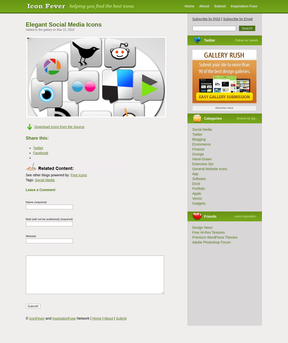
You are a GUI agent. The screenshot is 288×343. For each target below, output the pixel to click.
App (195, 174)
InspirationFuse (64, 326)
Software (199, 179)
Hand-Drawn (202, 159)
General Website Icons (209, 169)
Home (189, 6)
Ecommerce (201, 144)
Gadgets (198, 203)
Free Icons (79, 175)
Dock (196, 184)
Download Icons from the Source (59, 127)
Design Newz (202, 227)
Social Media (45, 180)
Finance (198, 149)
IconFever (37, 326)
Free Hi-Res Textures (208, 232)
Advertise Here (224, 107)
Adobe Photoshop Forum (211, 242)
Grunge (198, 154)
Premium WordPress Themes (214, 237)
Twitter (209, 40)
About (204, 6)
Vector (197, 198)
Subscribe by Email (238, 19)
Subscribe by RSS (206, 19)
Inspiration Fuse (244, 6)
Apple (196, 194)
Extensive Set (203, 164)
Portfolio (198, 189)
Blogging (199, 139)
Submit (220, 6)
